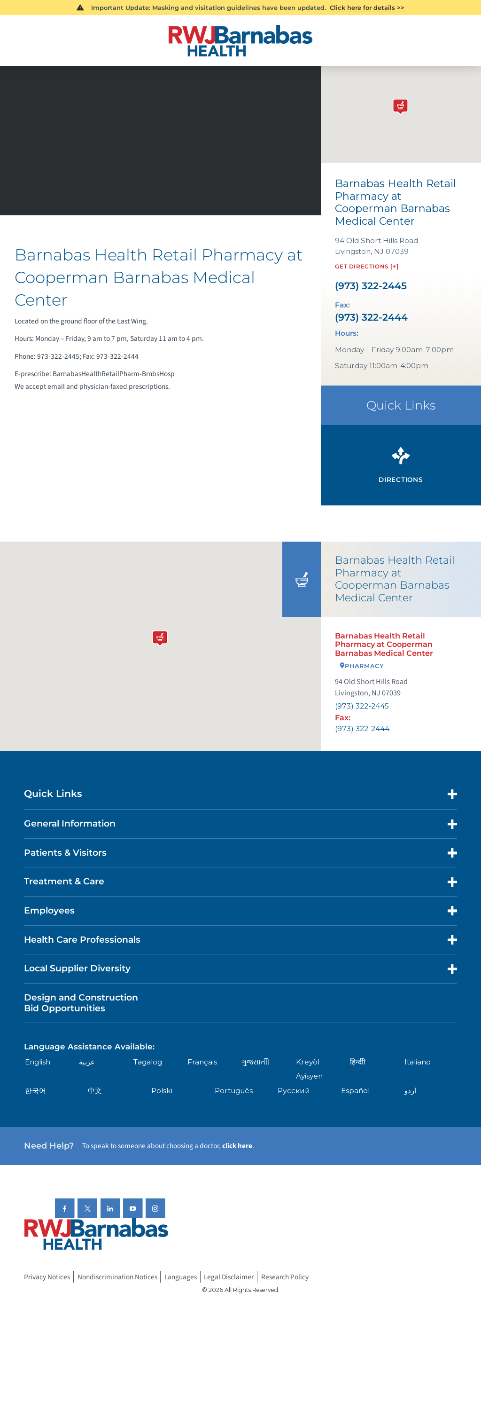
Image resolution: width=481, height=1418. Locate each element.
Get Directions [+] (366, 266)
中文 (95, 1090)
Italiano (417, 1061)
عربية (87, 1061)
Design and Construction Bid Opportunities (81, 1003)
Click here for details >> (367, 7)
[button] (160, 636)
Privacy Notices (47, 1277)
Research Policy (285, 1277)
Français (202, 1061)
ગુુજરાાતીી (255, 1061)
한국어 (35, 1090)
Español (355, 1090)
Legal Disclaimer (229, 1277)
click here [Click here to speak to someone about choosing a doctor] (237, 1146)
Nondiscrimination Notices (117, 1277)
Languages (180, 1277)
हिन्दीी (357, 1061)
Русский (294, 1090)
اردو (410, 1090)
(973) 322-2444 (371, 317)
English (37, 1061)
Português (234, 1090)
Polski (161, 1090)
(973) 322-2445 (371, 286)
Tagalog (147, 1061)
